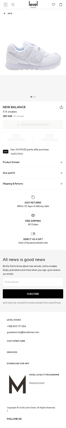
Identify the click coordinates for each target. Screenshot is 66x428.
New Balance (14, 107)
